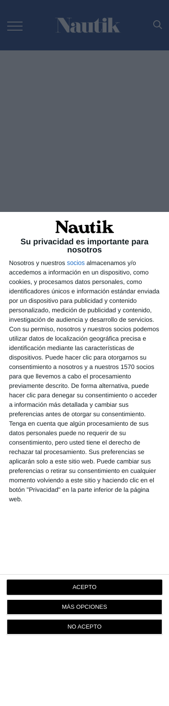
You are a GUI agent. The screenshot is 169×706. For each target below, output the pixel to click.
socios (76, 263)
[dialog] (84, 459)
